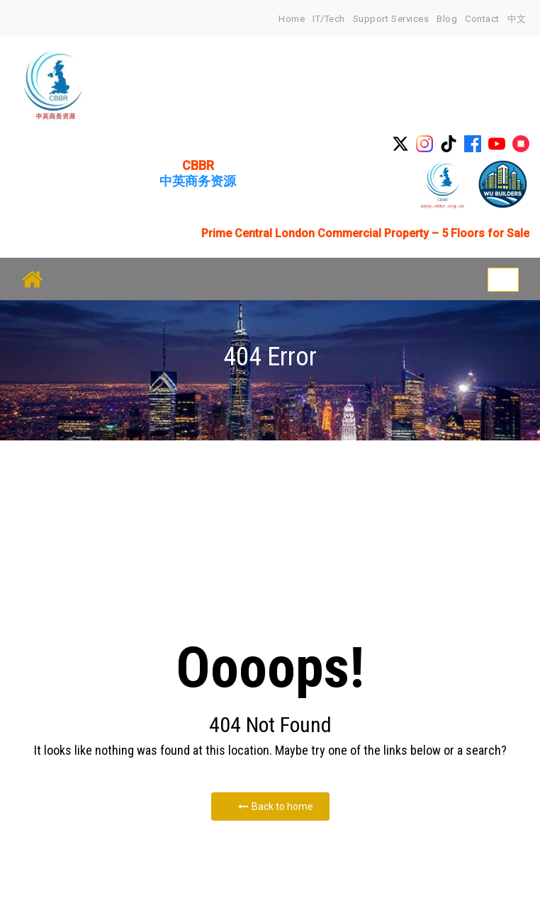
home (292, 18)
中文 (517, 18)
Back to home (275, 806)
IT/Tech (329, 18)
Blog (447, 18)
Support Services (391, 18)
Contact (482, 18)
